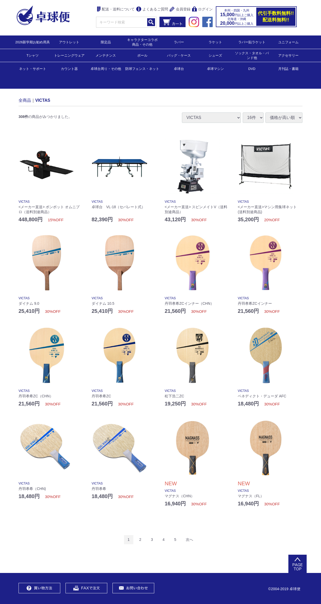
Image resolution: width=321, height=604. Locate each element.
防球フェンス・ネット (142, 68)
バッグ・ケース (179, 55)
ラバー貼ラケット (251, 42)
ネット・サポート (32, 68)
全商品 (25, 100)
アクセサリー (288, 55)
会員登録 (180, 10)
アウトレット (69, 42)
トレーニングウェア (69, 55)
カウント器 (69, 68)
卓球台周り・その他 (106, 68)
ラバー (179, 42)
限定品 (106, 42)
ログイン (202, 10)
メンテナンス (106, 55)
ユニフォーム (288, 42)
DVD (251, 69)
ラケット (215, 42)
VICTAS (42, 100)
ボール (142, 55)
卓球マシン (215, 68)
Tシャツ (33, 55)
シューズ (215, 55)
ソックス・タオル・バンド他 (252, 55)
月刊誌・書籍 (288, 68)
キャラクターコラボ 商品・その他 (144, 42)
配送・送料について (116, 10)
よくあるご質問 (152, 10)
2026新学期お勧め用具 (32, 42)
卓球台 (179, 68)
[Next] (189, 539)
